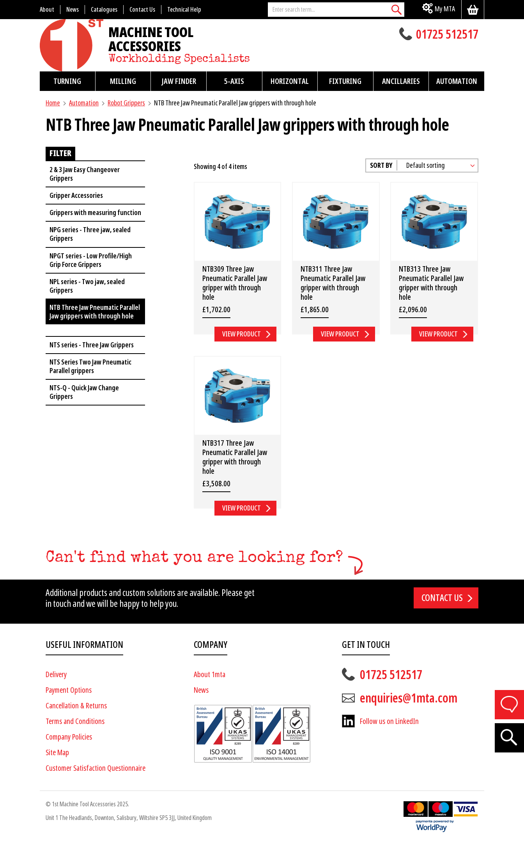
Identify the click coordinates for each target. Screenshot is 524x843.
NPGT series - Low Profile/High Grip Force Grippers (91, 260)
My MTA (445, 9)
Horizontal (290, 81)
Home (53, 103)
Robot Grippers (126, 103)
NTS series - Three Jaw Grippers (92, 345)
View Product (241, 334)
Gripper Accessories (76, 195)
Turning (67, 81)
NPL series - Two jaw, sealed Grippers (87, 285)
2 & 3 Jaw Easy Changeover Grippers (85, 173)
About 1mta (209, 674)
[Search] (396, 9)
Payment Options (69, 690)
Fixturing (345, 81)
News (201, 690)
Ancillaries (401, 81)
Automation (456, 81)
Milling (123, 81)
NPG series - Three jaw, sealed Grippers (90, 234)
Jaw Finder (178, 81)
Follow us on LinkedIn (389, 721)
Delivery (56, 674)
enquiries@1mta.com (408, 698)
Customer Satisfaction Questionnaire (95, 768)
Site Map (57, 752)
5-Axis (234, 81)
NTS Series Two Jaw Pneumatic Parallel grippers (90, 366)
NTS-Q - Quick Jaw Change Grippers (84, 392)
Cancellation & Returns (76, 705)
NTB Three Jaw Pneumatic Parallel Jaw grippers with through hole (95, 311)
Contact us (442, 598)
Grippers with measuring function (95, 212)
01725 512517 (447, 35)
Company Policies (69, 737)
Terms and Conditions (75, 721)
